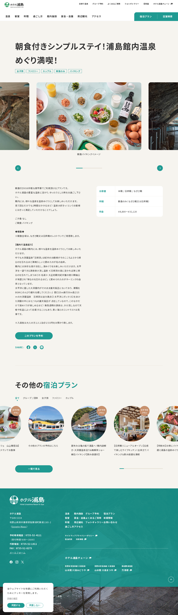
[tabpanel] (89, 119)
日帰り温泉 (83, 3)
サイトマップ (70, 535)
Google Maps (19, 526)
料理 (26, 16)
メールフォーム (18, 552)
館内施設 (52, 16)
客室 (17, 16)
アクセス (96, 16)
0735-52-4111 (34, 535)
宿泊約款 (68, 539)
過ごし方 (38, 16)
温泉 (7, 16)
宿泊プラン (146, 16)
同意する (16, 605)
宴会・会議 (67, 16)
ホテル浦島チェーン (161, 3)
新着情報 (135, 517)
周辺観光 (82, 16)
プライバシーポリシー (92, 535)
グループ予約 (97, 3)
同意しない (34, 605)
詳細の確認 (12, 598)
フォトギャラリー (132, 3)
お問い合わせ (138, 522)
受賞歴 (146, 3)
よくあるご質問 (114, 3)
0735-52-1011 (29, 543)
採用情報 (86, 539)
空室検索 (168, 16)
